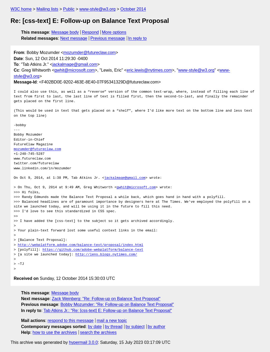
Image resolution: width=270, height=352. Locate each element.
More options (114, 32)
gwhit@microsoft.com (74, 70)
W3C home (21, 9)
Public (69, 9)
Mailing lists (47, 9)
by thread (114, 326)
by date (95, 326)
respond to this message (70, 320)
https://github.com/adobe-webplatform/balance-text (92, 249)
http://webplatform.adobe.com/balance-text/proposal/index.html (80, 245)
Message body (65, 32)
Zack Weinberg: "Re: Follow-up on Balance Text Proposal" (106, 298)
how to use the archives (55, 332)
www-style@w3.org (97, 9)
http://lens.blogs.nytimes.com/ (106, 254)
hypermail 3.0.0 (83, 342)
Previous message (107, 38)
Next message (73, 38)
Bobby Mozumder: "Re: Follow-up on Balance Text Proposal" (117, 304)
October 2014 (133, 9)
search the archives (98, 332)
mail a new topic (112, 320)
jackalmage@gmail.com (74, 64)
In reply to (137, 38)
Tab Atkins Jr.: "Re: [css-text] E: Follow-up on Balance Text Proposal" (108, 310)
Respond (90, 32)
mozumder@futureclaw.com (89, 52)
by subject (135, 326)
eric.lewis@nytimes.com (149, 70)
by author (156, 326)
